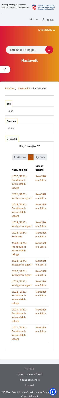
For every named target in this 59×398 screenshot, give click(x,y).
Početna (9, 88)
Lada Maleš (39, 88)
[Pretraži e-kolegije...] (29, 50)
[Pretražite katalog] (49, 50)
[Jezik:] (34, 19)
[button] (47, 20)
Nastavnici (24, 88)
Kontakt (29, 385)
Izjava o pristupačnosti (29, 374)
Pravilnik (29, 369)
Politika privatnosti (29, 379)
